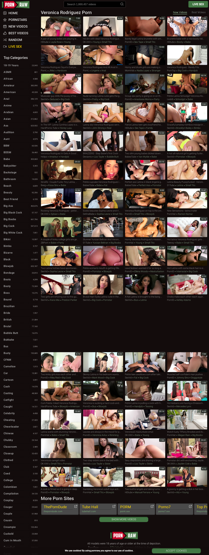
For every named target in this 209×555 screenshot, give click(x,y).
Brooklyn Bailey (184, 128)
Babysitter (21, 166)
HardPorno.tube (49, 128)
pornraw (17, 4)
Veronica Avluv (100, 435)
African (21, 79)
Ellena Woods (141, 271)
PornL (44, 70)
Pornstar (181, 156)
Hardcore (62, 70)
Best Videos (18, 33)
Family (149, 128)
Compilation (21, 494)
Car (21, 373)
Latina (180, 185)
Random (15, 40)
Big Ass (21, 206)
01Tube (171, 185)
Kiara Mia (54, 300)
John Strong (98, 128)
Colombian (21, 487)
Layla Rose (56, 42)
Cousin (21, 520)
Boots (21, 279)
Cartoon (21, 380)
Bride (21, 313)
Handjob (193, 70)
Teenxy (170, 242)
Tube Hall (96, 509)
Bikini (21, 239)
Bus (136, 300)
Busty (21, 353)
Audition (21, 132)
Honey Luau (65, 128)
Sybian (54, 214)
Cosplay (21, 500)
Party (156, 99)
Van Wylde (144, 156)
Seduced (54, 99)
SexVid (44, 99)
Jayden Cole (183, 463)
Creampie (21, 527)
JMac (52, 70)
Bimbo (197, 128)
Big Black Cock (21, 213)
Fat (105, 185)
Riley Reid (55, 377)
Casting (21, 393)
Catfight (21, 400)
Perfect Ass (144, 185)
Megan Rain (184, 435)
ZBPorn (44, 242)
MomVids (130, 70)
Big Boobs (115, 242)
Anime (21, 106)
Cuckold (21, 534)
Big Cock (182, 70)
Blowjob (191, 156)
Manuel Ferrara (142, 492)
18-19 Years (21, 65)
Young (67, 42)
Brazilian (21, 306)
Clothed (21, 460)
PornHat (171, 214)
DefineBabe (89, 214)
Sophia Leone (103, 214)
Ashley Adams (183, 300)
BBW (21, 146)
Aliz (178, 492)
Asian (21, 119)
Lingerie (95, 70)
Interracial (181, 271)
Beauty (21, 193)
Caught (21, 407)
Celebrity (21, 413)
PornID (128, 42)
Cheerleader (21, 427)
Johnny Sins (182, 377)
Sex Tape (139, 42)
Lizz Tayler (99, 156)
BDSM (21, 152)
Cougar (21, 507)
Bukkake (21, 340)
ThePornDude (58, 509)
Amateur (54, 156)
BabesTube (130, 156)
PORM (134, 509)
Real (108, 128)
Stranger (156, 70)
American (75, 406)
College (21, 480)
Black (21, 259)
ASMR (21, 72)
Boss (21, 293)
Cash (21, 387)
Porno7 (172, 509)
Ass (21, 126)
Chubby (21, 440)
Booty (180, 42)
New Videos (180, 12)
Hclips (44, 156)
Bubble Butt (112, 156)
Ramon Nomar (185, 214)
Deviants (87, 156)
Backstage (21, 172)
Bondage (21, 273)
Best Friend (21, 199)
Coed (21, 474)
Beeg (43, 185)
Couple (21, 514)
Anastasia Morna (143, 99)
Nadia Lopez (143, 70)
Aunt (21, 139)
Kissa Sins (53, 185)
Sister (107, 463)
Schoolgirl (180, 99)
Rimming (114, 435)
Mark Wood (98, 377)
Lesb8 (170, 99)
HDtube (44, 42)
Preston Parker (69, 300)
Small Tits (106, 42)
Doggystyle (196, 377)
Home (13, 13)
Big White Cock (21, 233)
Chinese (21, 433)
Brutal (21, 326)
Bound (21, 300)
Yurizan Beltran (100, 242)
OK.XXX (87, 42)
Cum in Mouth (21, 540)
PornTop (171, 70)
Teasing (149, 406)
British (21, 320)
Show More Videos (124, 519)
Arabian (21, 112)
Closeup (21, 453)
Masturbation (157, 271)
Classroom (21, 447)
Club (21, 467)
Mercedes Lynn (183, 406)
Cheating (21, 420)
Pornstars (17, 20)
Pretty (95, 99)
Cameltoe (21, 366)
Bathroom (21, 179)
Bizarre (21, 253)
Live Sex (198, 4)
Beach (21, 186)
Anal (103, 70)
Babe (188, 42)
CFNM (21, 360)
